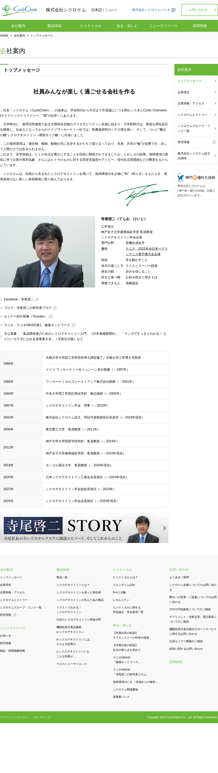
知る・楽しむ (127, 26)
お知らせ (5, 635)
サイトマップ (42, 717)
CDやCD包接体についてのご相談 (190, 609)
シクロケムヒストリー (192, 114)
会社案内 (18, 26)
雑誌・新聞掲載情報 (12, 650)
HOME (4, 35)
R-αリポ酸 (119, 592)
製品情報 (54, 26)
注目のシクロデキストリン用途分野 (78, 619)
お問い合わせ (198, 10)
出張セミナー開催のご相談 (186, 641)
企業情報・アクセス (191, 103)
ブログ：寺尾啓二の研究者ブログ (28, 307)
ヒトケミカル (91, 26)
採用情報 (200, 26)
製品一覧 (62, 577)
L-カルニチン (121, 599)
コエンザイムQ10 (124, 584)
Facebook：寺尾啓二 (19, 299)
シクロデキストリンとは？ (73, 584)
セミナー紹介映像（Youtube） (25, 316)
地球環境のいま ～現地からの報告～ (135, 681)
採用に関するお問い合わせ (186, 648)
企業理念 (183, 92)
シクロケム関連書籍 (125, 689)
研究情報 (183, 142)
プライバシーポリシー (14, 717)
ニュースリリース (163, 26)
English (111, 10)
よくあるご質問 (179, 577)
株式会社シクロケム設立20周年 (194, 156)
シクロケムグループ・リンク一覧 (194, 128)
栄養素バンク (121, 696)
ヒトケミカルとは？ (125, 577)
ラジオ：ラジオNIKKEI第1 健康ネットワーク (37, 325)
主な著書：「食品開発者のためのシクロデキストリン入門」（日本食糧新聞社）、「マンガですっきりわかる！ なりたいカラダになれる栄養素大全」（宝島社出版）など (85, 336)
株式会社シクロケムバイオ (151, 10)
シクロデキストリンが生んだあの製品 (80, 599)
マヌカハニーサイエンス (71, 663)
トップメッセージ (189, 81)
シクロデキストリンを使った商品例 (78, 592)
